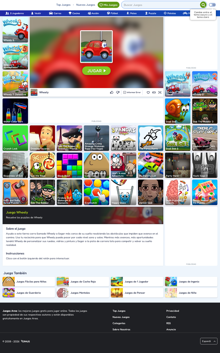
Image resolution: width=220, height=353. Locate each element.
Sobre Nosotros (121, 329)
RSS (168, 323)
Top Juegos (63, 4)
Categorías (119, 323)
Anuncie (171, 329)
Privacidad (172, 310)
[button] (96, 46)
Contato (171, 317)
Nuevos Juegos (85, 4)
